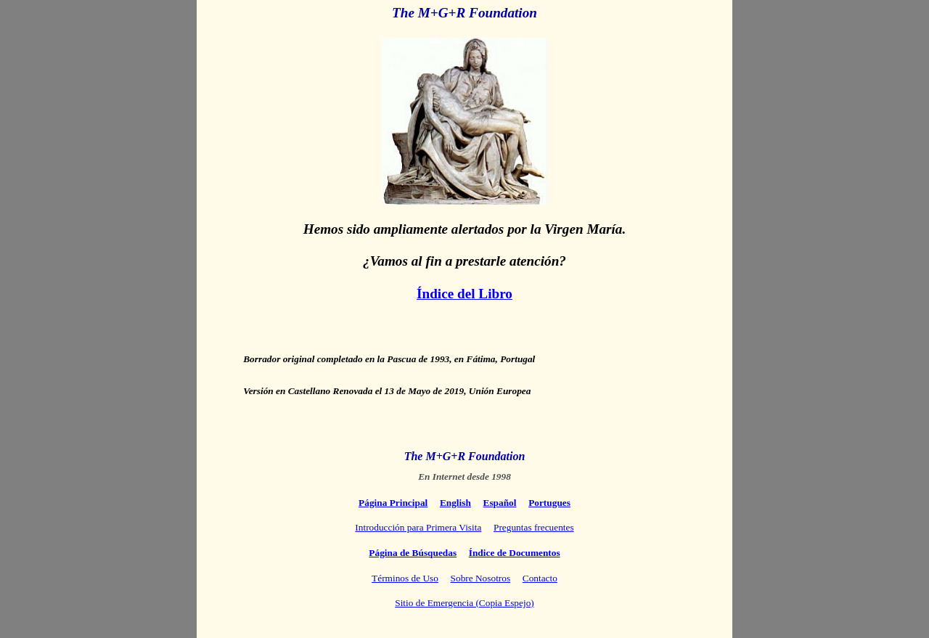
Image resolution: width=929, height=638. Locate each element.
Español (500, 502)
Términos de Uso (405, 578)
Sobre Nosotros (481, 578)
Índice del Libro (464, 293)
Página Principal (393, 502)
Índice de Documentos (514, 552)
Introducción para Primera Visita (418, 527)
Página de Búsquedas (413, 552)
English (455, 502)
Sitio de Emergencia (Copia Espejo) (464, 602)
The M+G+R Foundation (464, 12)
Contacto (540, 578)
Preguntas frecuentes (534, 527)
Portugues (549, 502)
